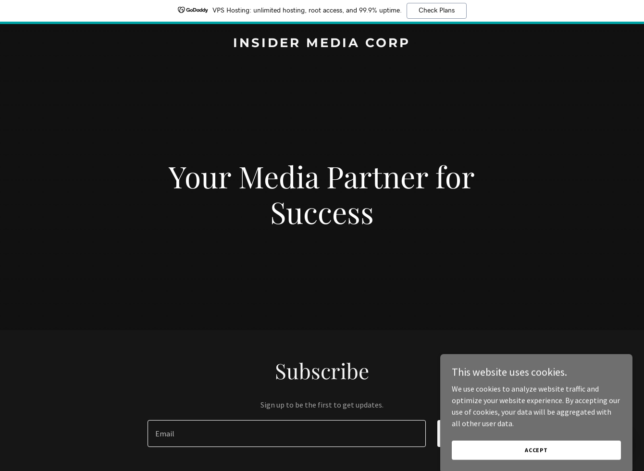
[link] (321, 44)
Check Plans (437, 10)
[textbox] (286, 433)
